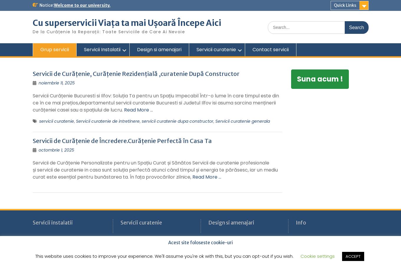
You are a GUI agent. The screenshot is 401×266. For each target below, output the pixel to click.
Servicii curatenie (216, 49)
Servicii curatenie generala (242, 121)
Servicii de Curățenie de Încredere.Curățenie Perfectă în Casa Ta (122, 140)
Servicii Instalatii (102, 49)
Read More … (138, 110)
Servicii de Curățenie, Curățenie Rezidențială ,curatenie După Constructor (136, 73)
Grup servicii (54, 49)
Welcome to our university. (82, 5)
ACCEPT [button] (353, 256)
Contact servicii (271, 49)
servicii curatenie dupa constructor (177, 121)
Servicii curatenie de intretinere (108, 121)
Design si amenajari (159, 49)
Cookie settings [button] (318, 256)
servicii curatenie (56, 121)
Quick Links (345, 5)
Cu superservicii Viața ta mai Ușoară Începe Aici (127, 23)
